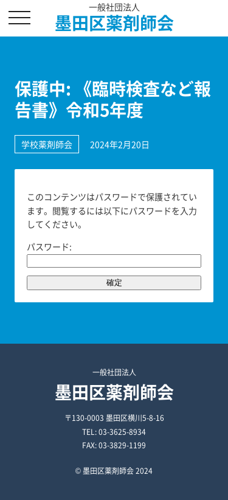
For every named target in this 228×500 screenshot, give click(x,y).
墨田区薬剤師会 (114, 22)
